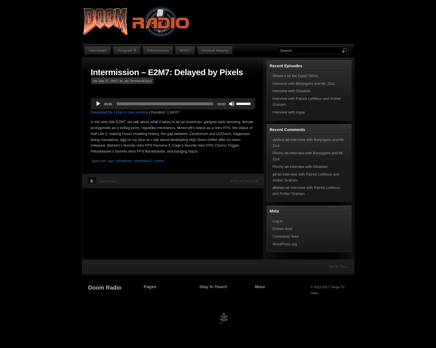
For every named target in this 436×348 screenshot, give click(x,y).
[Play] (98, 104)
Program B (126, 50)
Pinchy (278, 153)
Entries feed (282, 229)
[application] (173, 103)
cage (111, 161)
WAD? (185, 50)
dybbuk (279, 140)
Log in (278, 221)
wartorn (159, 161)
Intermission (158, 50)
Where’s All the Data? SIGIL (296, 76)
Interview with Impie (289, 112)
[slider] (165, 103)
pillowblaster (124, 161)
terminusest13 (143, 161)
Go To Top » (339, 266)
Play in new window (132, 112)
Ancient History (215, 50)
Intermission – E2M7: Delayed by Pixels (167, 72)
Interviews (98, 50)
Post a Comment (244, 181)
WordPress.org (285, 244)
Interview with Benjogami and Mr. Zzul (304, 83)
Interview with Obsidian (292, 91)
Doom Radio (105, 287)
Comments (108, 181)
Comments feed (286, 236)
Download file (102, 112)
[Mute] (232, 104)
